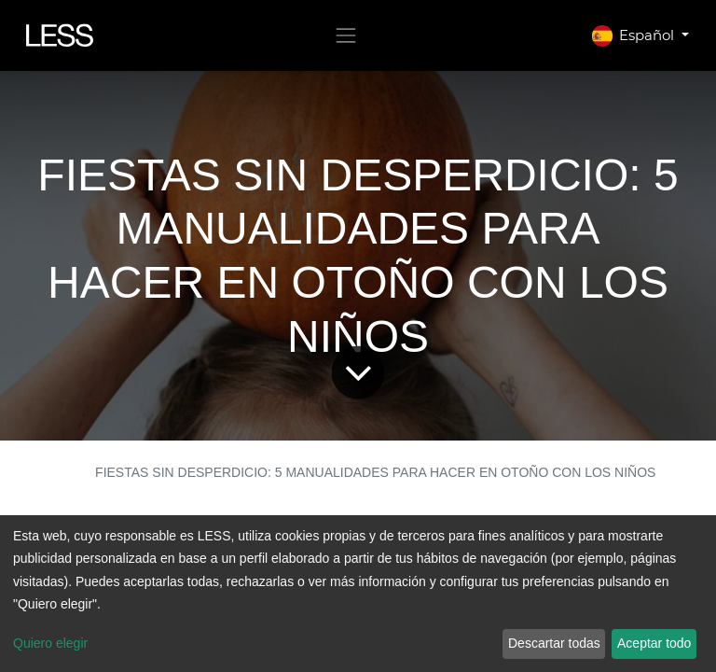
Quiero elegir (50, 643)
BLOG (54, 472)
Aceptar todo (654, 643)
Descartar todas (554, 643)
